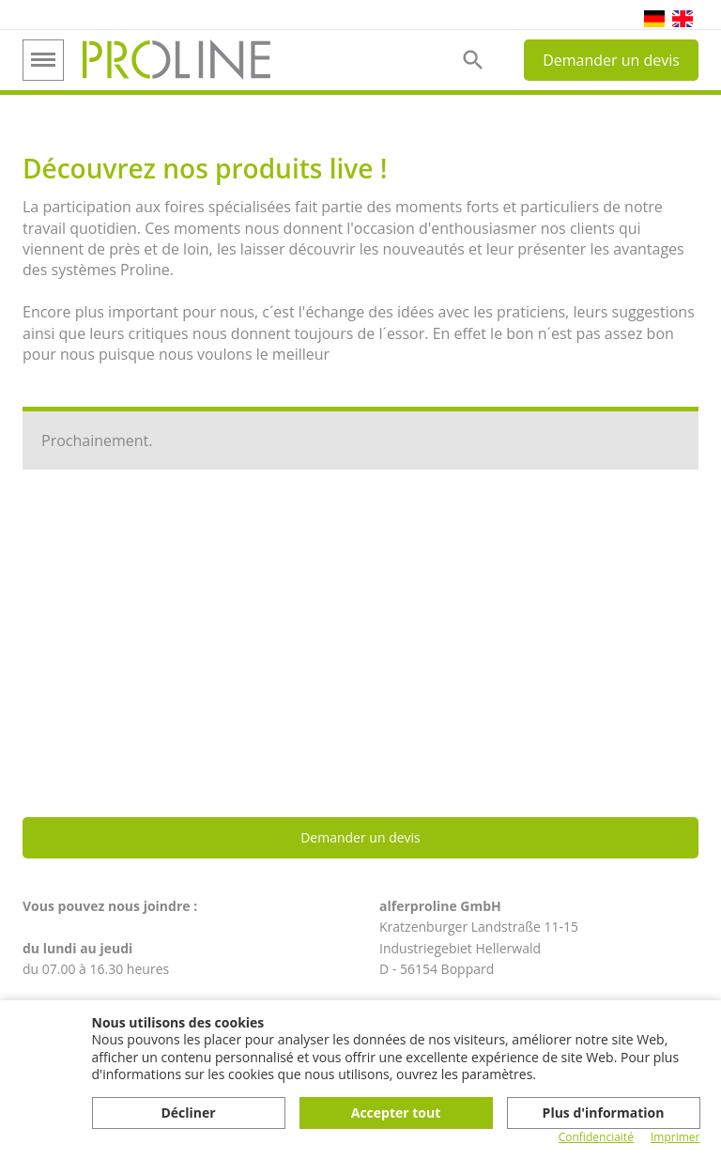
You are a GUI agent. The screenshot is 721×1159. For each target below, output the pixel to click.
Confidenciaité (596, 1137)
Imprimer (675, 1137)
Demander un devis (611, 60)
